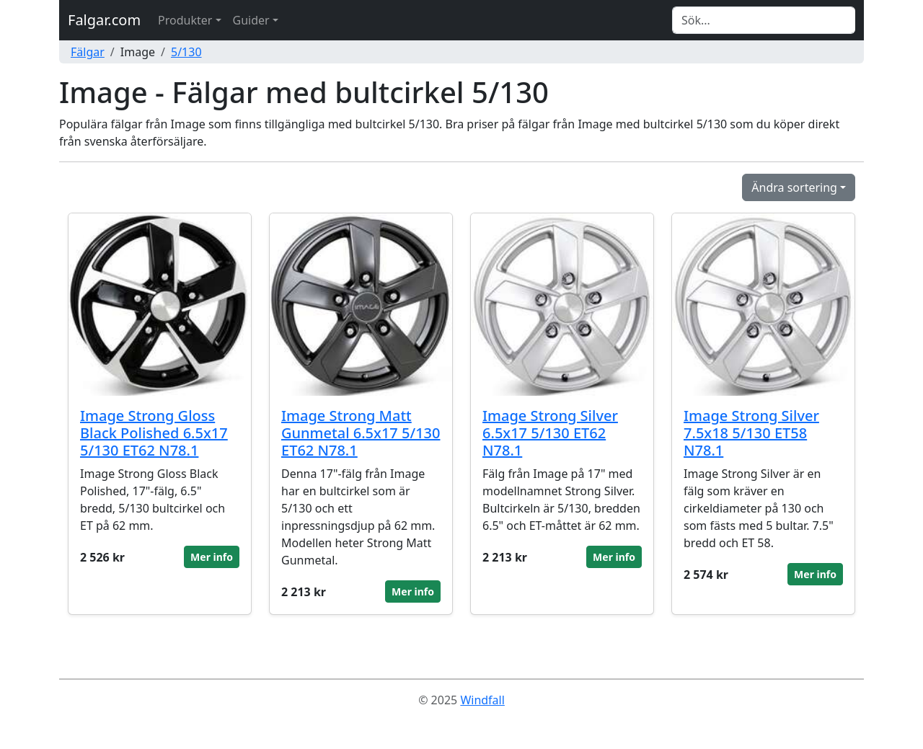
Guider (251, 20)
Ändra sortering (794, 187)
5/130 (186, 52)
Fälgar (88, 52)
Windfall (482, 700)
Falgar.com (104, 20)
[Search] (763, 20)
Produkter (185, 20)
